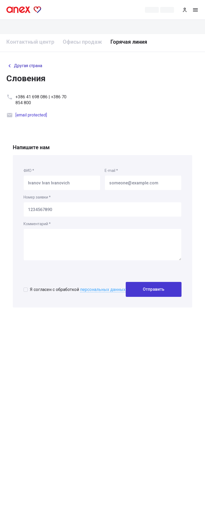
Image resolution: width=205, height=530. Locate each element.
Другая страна (24, 66)
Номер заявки (37, 197)
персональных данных (102, 289)
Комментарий (37, 224)
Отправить (153, 289)
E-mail (111, 170)
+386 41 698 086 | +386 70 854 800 (40, 99)
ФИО (28, 170)
